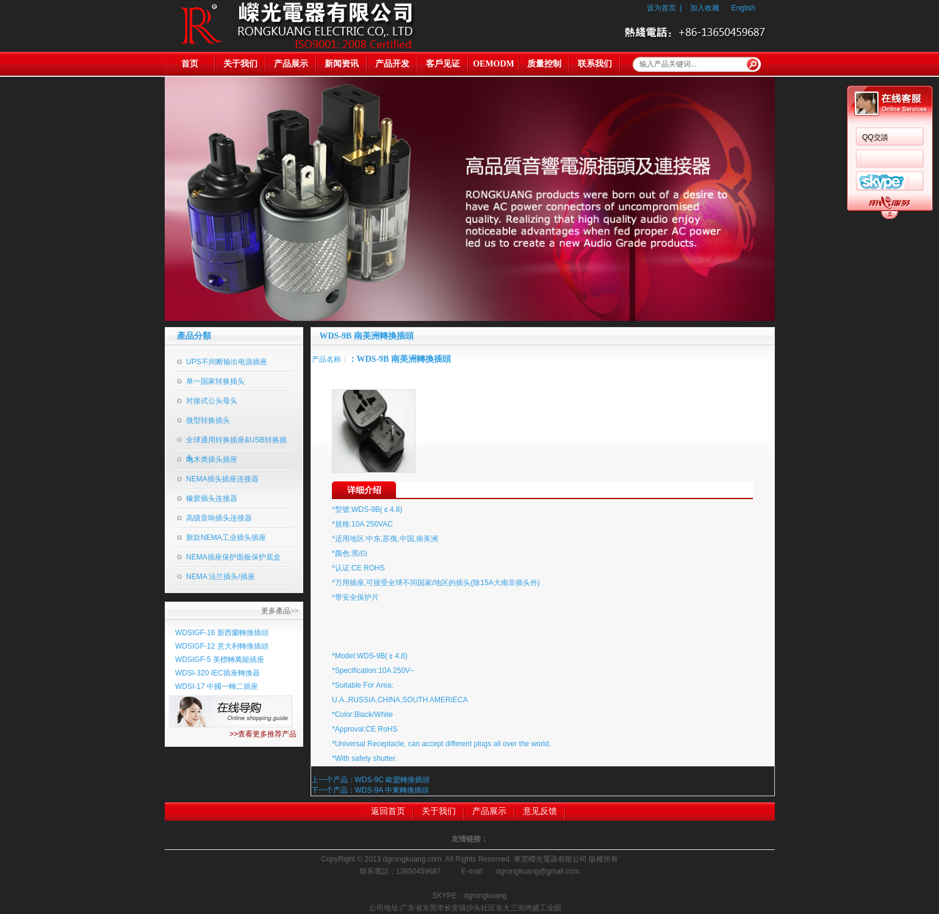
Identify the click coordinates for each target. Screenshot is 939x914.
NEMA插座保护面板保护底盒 (233, 557)
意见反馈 (540, 811)
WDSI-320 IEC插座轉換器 (217, 673)
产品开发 (392, 63)
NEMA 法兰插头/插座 (220, 576)
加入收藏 (704, 8)
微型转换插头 (208, 420)
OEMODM (493, 63)
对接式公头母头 (211, 401)
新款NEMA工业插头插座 (226, 537)
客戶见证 (443, 63)
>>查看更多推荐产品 (263, 734)
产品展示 (291, 63)
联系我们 (595, 63)
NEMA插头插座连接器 (222, 479)
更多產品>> (280, 610)
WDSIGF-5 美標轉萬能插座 (219, 659)
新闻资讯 (342, 63)
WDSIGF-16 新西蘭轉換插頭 (221, 632)
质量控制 (544, 63)
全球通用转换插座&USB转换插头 (236, 443)
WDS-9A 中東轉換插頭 (392, 790)
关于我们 (240, 63)
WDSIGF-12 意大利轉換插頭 (221, 646)
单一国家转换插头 (215, 381)
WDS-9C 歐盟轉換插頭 (392, 779)
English (743, 8)
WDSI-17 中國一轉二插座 (216, 686)
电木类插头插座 (211, 459)
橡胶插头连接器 (211, 498)
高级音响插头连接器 (219, 518)
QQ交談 (875, 137)
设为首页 (661, 8)
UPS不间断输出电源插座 (226, 362)
